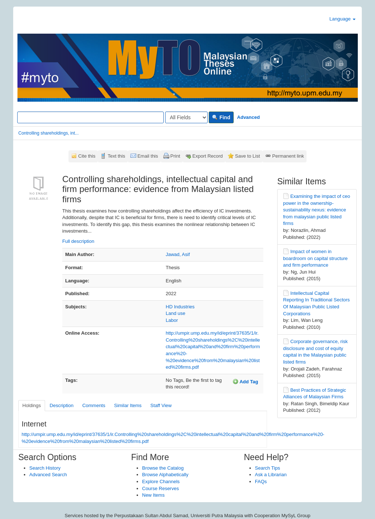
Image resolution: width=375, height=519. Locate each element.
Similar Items (127, 405)
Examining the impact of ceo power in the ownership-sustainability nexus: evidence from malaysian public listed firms (316, 209)
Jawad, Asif (178, 254)
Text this (116, 156)
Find (221, 117)
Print (175, 156)
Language (343, 19)
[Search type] (186, 117)
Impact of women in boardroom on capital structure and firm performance (315, 258)
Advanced (248, 117)
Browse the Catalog (162, 468)
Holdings (31, 405)
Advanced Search (48, 474)
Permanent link (288, 156)
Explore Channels (161, 481)
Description (62, 405)
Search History (44, 468)
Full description (78, 241)
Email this (147, 156)
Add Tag (245, 381)
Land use (176, 313)
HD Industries (180, 306)
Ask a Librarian (271, 474)
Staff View (161, 405)
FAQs (261, 481)
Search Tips (267, 468)
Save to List (247, 156)
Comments (93, 405)
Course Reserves (160, 488)
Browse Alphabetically (165, 474)
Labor (172, 320)
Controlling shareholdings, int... (48, 133)
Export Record (207, 156)
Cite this (87, 156)
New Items (153, 495)
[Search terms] (90, 117)
